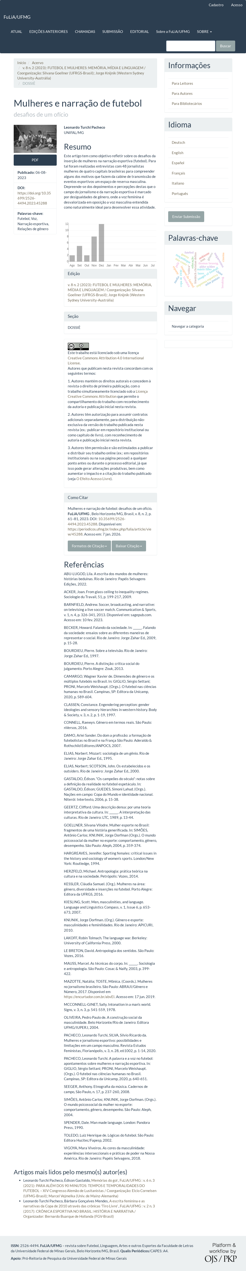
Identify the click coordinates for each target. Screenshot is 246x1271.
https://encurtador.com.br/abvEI (89, 996)
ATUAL (16, 31)
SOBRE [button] (204, 31)
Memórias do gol (104, 1180)
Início (21, 62)
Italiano (178, 183)
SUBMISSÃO (112, 31)
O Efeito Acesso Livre (93, 478)
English (177, 153)
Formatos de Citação (89, 546)
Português (180, 193)
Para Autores (182, 93)
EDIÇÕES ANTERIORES (48, 31)
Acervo (37, 62)
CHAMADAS (85, 31)
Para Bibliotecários (187, 103)
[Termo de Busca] (190, 46)
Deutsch (178, 142)
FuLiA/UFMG (17, 17)
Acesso (236, 5)
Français (178, 173)
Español (178, 163)
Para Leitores (182, 83)
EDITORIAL (139, 31)
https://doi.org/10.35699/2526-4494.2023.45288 (34, 198)
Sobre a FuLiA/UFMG (173, 31)
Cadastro (216, 5)
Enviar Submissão (186, 216)
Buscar (225, 46)
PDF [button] (35, 160)
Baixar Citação (129, 546)
